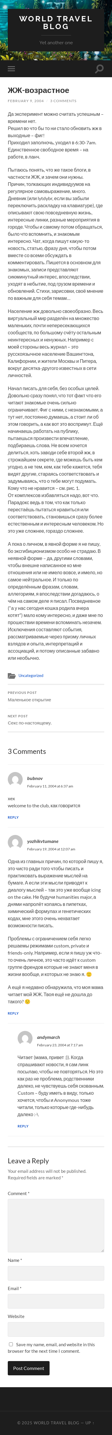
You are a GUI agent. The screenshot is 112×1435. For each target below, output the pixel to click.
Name (15, 1260)
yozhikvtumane (43, 841)
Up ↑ (89, 1422)
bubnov (35, 778)
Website (16, 1316)
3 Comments (63, 101)
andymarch (48, 1037)
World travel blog (56, 22)
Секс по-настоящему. (56, 720)
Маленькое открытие (56, 696)
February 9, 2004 (26, 101)
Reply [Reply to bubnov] (13, 817)
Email (15, 1288)
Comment (19, 1193)
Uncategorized (31, 675)
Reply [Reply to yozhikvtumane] (13, 1013)
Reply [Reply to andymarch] (23, 1126)
